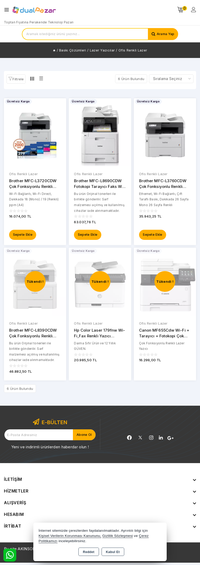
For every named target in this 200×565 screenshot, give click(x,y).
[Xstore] (34, 9)
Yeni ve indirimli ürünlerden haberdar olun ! (50, 449)
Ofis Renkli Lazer (23, 174)
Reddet (88, 552)
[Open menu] (8, 9)
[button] (16, 79)
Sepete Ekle (23, 236)
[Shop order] (171, 78)
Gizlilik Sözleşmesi (117, 536)
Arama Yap (165, 34)
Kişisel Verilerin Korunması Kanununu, (70, 536)
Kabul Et (113, 552)
